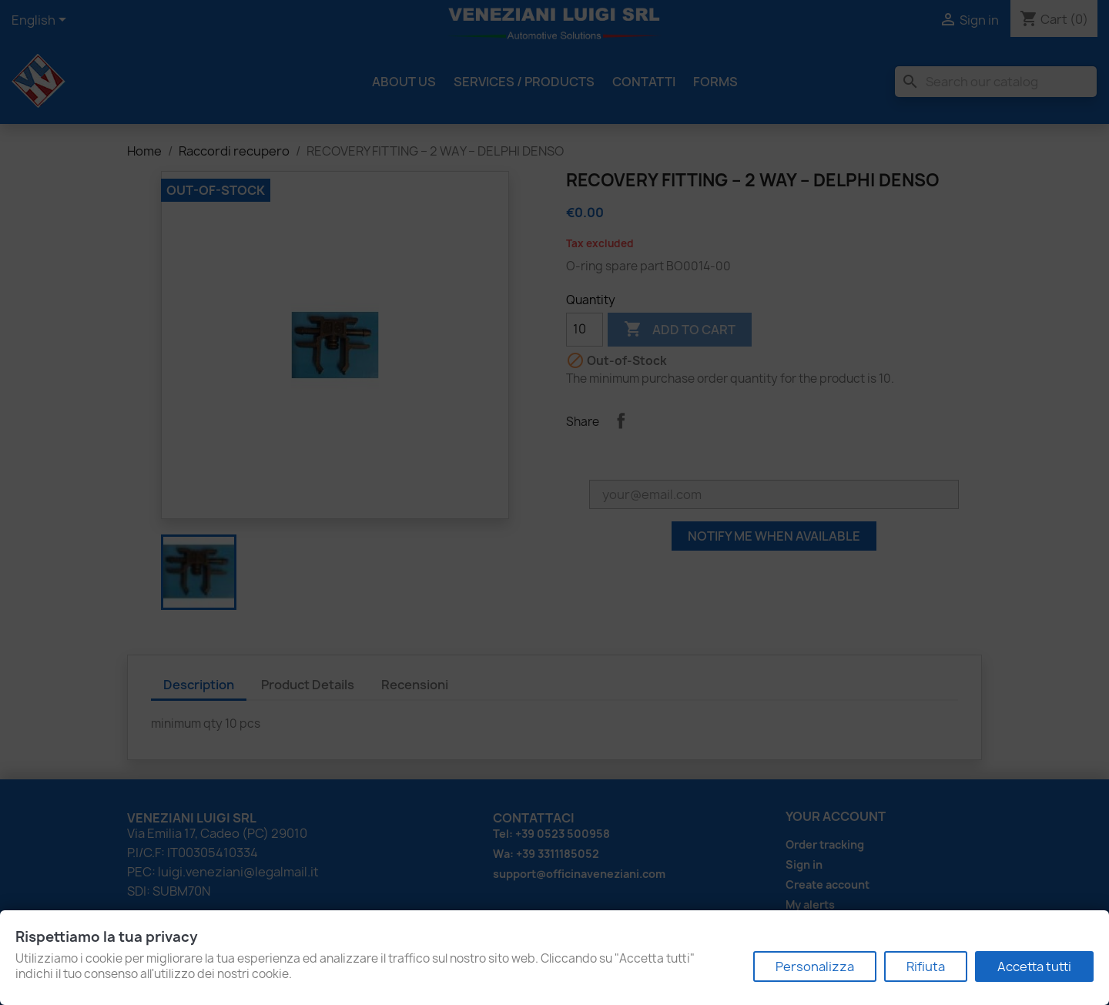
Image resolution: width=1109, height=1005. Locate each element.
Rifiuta (925, 966)
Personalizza (815, 966)
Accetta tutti (1034, 966)
